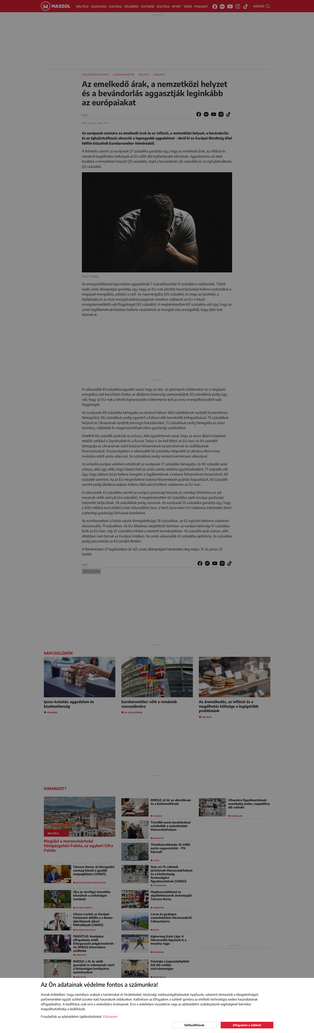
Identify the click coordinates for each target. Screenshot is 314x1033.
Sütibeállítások (194, 1025)
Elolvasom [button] (110, 1017)
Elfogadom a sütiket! (247, 1025)
